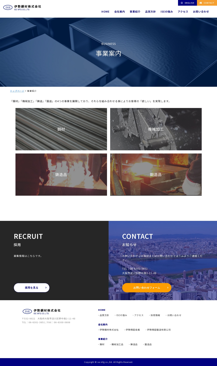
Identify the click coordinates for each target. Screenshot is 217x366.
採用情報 (155, 315)
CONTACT (209, 2)
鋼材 (102, 344)
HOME (105, 11)
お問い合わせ (201, 11)
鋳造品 (134, 344)
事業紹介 (135, 11)
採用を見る (31, 287)
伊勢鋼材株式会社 (109, 329)
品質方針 (150, 11)
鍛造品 (148, 344)
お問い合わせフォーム (146, 287)
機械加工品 (117, 344)
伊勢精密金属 (133, 329)
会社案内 (119, 11)
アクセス (183, 11)
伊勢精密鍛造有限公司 (159, 329)
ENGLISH (189, 2)
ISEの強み (167, 11)
